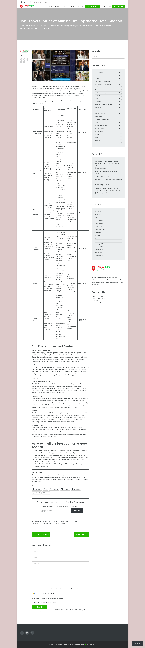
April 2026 (98, 211)
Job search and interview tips (104, 104)
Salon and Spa (99, 131)
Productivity (98, 116)
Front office (74, 25)
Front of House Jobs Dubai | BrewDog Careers (106, 172)
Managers (107, 25)
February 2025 (99, 244)
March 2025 (98, 241)
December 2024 (99, 249)
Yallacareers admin (28, 25)
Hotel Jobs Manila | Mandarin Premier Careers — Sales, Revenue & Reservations (108, 189)
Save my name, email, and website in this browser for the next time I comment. (61, 589)
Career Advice (99, 72)
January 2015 (99, 252)
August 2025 (98, 232)
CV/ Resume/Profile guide (103, 81)
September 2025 (100, 229)
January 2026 (99, 217)
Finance (97, 90)
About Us (79, 6)
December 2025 (99, 220)
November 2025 (99, 223)
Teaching (97, 140)
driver (56, 521)
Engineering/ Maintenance (103, 84)
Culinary (97, 78)
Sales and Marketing (26, 28)
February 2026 (99, 214)
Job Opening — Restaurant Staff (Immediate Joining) (108, 181)
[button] (47, 593)
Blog (71, 6)
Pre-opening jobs (100, 113)
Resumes (64, 6)
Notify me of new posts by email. (45, 602)
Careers (53, 25)
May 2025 (98, 235)
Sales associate (99, 128)
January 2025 (99, 247)
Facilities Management (101, 87)
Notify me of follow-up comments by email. (48, 598)
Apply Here (82, 132)
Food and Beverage (63, 25)
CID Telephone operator (42, 521)
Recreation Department (102, 119)
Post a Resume (92, 6)
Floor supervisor (66, 521)
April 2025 (98, 238)
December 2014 (99, 255)
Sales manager (46, 523)
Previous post (42, 534)
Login (36, 2)
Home (51, 6)
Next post (80, 534)
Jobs (57, 6)
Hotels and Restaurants (86, 25)
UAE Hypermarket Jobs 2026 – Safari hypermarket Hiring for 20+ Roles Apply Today (107, 163)
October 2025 (99, 226)
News (96, 110)
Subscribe (76, 511)
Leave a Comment (42, 28)
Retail (96, 122)
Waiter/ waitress (60, 523)
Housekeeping (99, 25)
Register (44, 2)
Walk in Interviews (100, 143)
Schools (97, 134)
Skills (96, 137)
